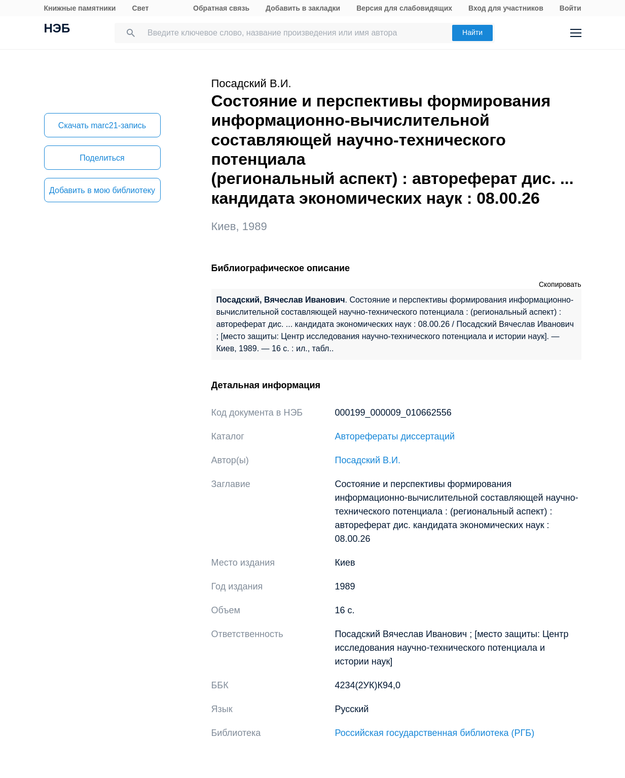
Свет (140, 8)
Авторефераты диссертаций (395, 436)
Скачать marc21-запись (102, 125)
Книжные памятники (80, 8)
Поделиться (102, 158)
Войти (570, 8)
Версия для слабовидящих (404, 8)
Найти (472, 32)
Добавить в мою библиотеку (102, 190)
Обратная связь (221, 8)
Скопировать (560, 284)
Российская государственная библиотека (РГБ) (435, 733)
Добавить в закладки (303, 8)
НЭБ (57, 29)
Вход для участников (505, 8)
